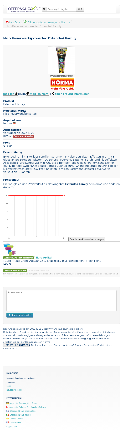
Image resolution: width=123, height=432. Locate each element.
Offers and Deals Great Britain (21, 411)
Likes (8, 386)
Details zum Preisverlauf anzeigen (87, 239)
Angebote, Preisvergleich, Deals (21, 403)
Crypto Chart (11, 426)
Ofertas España (14, 419)
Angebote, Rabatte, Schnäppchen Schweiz (26, 407)
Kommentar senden (20, 315)
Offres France (13, 423)
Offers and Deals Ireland (18, 415)
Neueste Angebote (14, 390)
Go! (80, 9)
